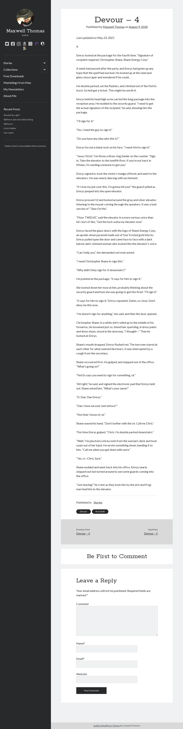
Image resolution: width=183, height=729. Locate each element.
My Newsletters (13, 89)
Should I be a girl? (12, 115)
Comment (82, 604)
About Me (9, 95)
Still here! (8, 124)
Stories (7, 63)
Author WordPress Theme (107, 725)
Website (81, 674)
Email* (80, 658)
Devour (83, 511)
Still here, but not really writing (18, 119)
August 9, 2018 (138, 26)
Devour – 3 (83, 533)
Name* (80, 643)
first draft (100, 511)
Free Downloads (13, 76)
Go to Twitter (10, 128)
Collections (10, 69)
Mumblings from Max (17, 82)
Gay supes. (9, 132)
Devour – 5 (151, 533)
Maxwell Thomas (25, 31)
